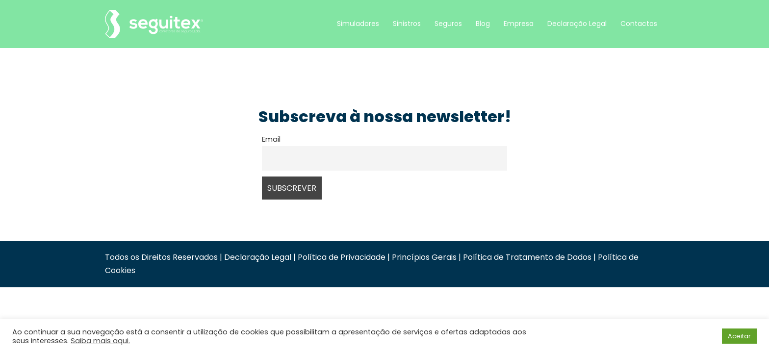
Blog (483, 23)
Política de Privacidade (341, 257)
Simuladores (358, 23)
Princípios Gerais (424, 257)
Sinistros (407, 23)
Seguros (448, 23)
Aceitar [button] (739, 336)
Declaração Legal (577, 23)
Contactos (638, 23)
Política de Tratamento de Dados (527, 257)
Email (271, 139)
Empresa (519, 23)
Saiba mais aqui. (100, 341)
